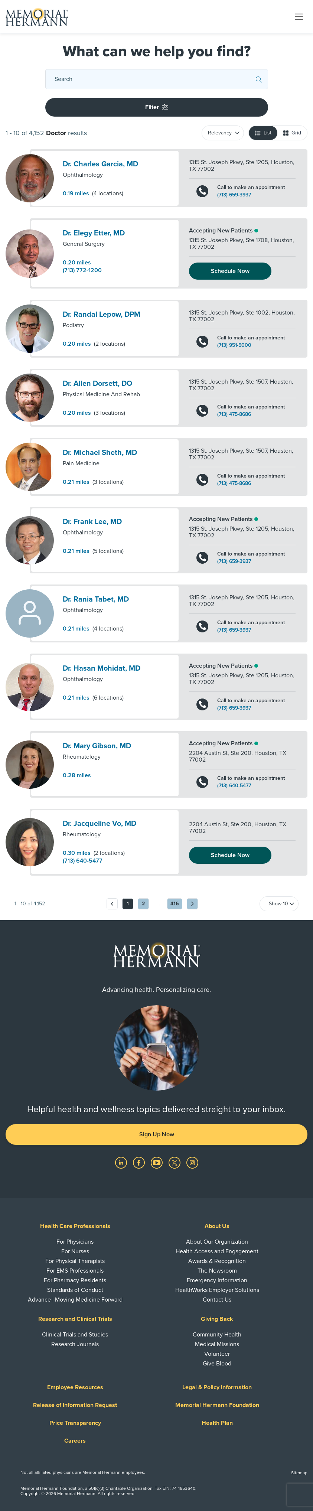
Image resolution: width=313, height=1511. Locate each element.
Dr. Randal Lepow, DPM (101, 314)
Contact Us (217, 1299)
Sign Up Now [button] (156, 1134)
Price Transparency (75, 1423)
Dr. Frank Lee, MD (92, 521)
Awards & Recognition (217, 1261)
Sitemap (299, 1472)
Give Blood (217, 1363)
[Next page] (192, 903)
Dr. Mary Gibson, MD (97, 746)
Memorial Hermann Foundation (217, 1405)
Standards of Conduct (75, 1290)
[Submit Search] (259, 79)
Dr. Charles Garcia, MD (100, 164)
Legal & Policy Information (217, 1387)
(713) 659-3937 (234, 195)
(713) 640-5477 (234, 786)
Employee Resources (75, 1387)
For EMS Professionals (75, 1270)
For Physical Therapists (75, 1261)
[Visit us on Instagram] (192, 1162)
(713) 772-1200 (82, 270)
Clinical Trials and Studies (75, 1334)
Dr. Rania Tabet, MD (96, 599)
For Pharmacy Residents (75, 1280)
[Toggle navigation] (298, 16)
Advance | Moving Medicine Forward (75, 1299)
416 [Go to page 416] (174, 904)
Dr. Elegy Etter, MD (94, 233)
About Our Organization (217, 1241)
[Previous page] (112, 903)
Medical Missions (217, 1344)
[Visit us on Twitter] (175, 1162)
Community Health (217, 1334)
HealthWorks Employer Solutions (217, 1290)
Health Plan (217, 1423)
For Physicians (75, 1241)
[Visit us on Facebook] (139, 1162)
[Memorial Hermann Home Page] (37, 16)
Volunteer (217, 1354)
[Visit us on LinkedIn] (121, 1162)
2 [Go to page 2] (143, 904)
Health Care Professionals (75, 1226)
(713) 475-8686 (234, 414)
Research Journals (75, 1344)
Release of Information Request (75, 1405)
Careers (75, 1441)
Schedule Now (230, 271)
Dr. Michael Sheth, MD (100, 452)
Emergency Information (217, 1280)
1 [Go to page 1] (128, 904)
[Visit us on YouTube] (157, 1162)
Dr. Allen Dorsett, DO (97, 383)
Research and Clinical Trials (75, 1319)
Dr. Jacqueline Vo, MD (99, 823)
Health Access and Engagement (217, 1251)
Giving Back (217, 1319)
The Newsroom (217, 1270)
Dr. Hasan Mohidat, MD (101, 668)
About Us (217, 1226)
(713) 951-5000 (234, 345)
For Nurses (75, 1251)
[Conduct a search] (155, 79)
